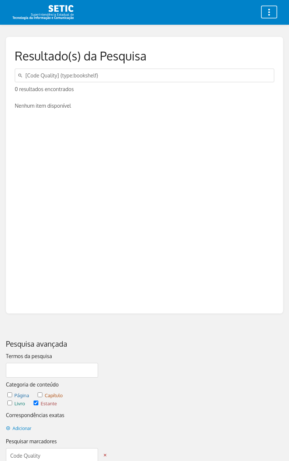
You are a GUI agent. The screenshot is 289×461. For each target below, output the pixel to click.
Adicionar (18, 428)
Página (18, 395)
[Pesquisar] (21, 75)
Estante (45, 403)
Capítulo (50, 395)
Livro (16, 403)
